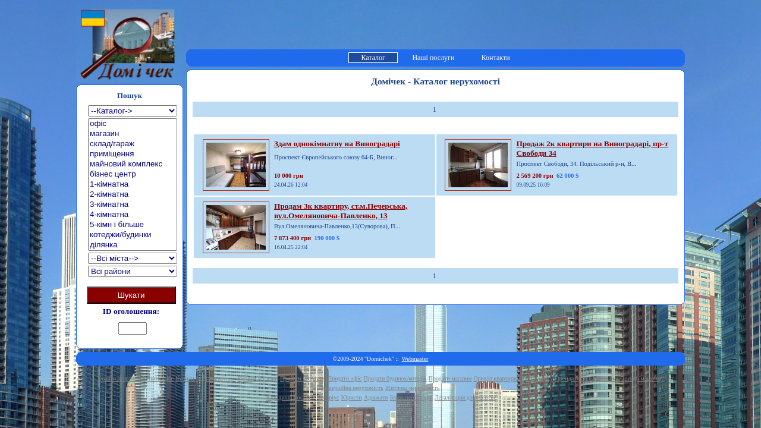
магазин (133, 134)
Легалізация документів (465, 397)
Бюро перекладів (411, 397)
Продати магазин (450, 378)
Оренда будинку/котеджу (586, 378)
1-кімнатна (133, 185)
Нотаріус (327, 397)
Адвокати (376, 397)
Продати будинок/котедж (395, 378)
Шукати (131, 295)
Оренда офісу (536, 378)
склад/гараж (133, 144)
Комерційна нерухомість (352, 388)
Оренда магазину (641, 378)
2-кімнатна (133, 195)
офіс (133, 124)
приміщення (133, 154)
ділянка (133, 245)
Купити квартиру (119, 378)
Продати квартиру (303, 378)
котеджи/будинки (133, 235)
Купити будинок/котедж (205, 378)
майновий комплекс (133, 164)
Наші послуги (433, 58)
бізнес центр (133, 174)
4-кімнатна (133, 215)
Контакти (496, 58)
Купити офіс (158, 378)
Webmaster (415, 358)
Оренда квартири (495, 378)
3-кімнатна (133, 205)
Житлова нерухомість (412, 388)
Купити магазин (258, 378)
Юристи (351, 397)
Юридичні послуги (290, 397)
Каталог (373, 58)
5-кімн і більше (133, 225)
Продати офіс (344, 378)
